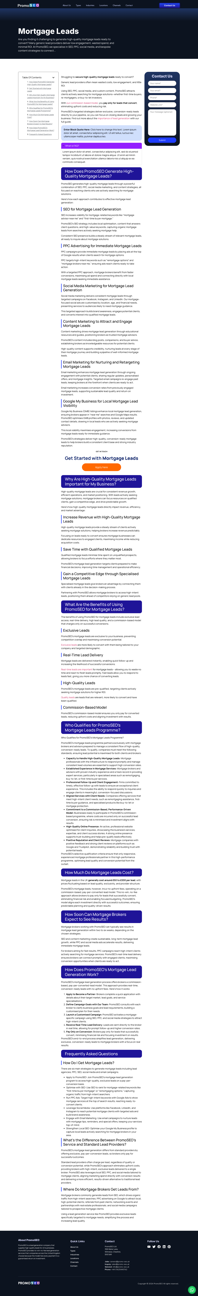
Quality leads (68, 697)
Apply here (101, 467)
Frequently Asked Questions (40, 134)
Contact (129, 5)
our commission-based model (82, 102)
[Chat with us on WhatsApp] (192, 1290)
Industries (90, 5)
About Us (67, 5)
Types (78, 5)
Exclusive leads (69, 644)
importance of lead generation (113, 118)
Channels (117, 5)
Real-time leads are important (76, 669)
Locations (103, 5)
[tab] (101, 154)
